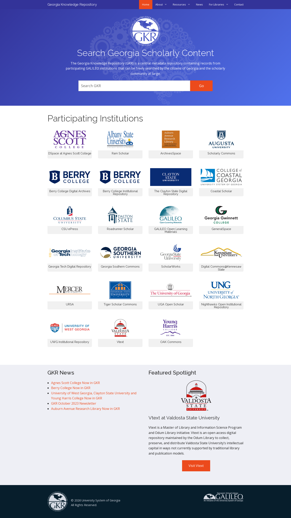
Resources (179, 4)
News (199, 4)
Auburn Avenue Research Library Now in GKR (85, 408)
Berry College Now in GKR (70, 388)
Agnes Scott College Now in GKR (75, 383)
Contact (239, 4)
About (159, 4)
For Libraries (216, 4)
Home (145, 4)
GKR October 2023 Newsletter (73, 403)
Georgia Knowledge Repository (72, 4)
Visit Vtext (196, 465)
